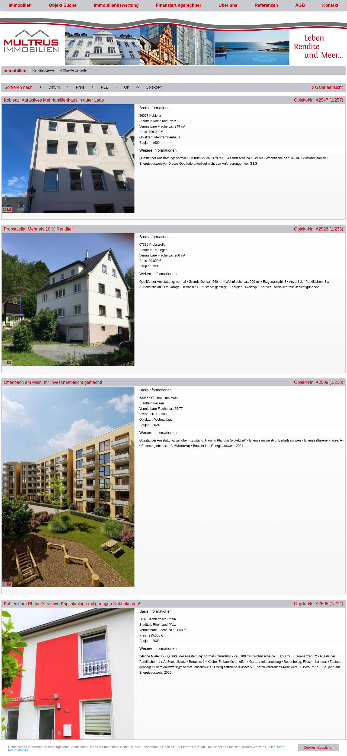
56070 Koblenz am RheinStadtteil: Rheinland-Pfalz (241, 630)
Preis (80, 87)
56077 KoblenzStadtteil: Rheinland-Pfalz (241, 129)
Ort (126, 87)
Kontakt (330, 5)
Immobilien (20, 5)
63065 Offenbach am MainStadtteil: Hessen (241, 412)
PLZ (104, 87)
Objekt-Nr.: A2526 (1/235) (318, 229)
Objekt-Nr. (154, 87)
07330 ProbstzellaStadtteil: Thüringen (241, 256)
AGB (300, 5)
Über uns (228, 5)
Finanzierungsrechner (178, 5)
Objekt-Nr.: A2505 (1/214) (318, 603)
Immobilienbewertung (116, 5)
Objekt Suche (62, 5)
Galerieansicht (329, 87)
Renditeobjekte (43, 70)
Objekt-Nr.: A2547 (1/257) (318, 100)
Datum (54, 87)
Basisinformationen (155, 108)
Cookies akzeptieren (318, 747)
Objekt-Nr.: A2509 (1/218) (318, 382)
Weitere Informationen (157, 150)
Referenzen (266, 5)
